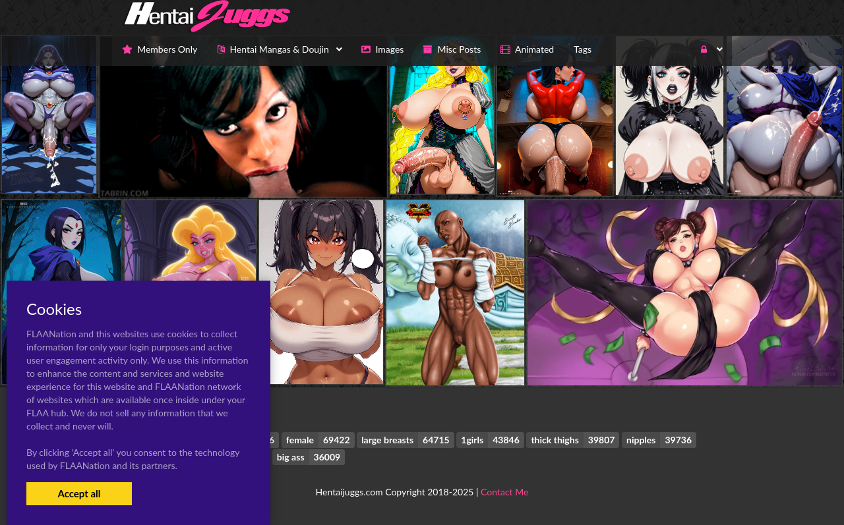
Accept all (78, 493)
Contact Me (504, 491)
